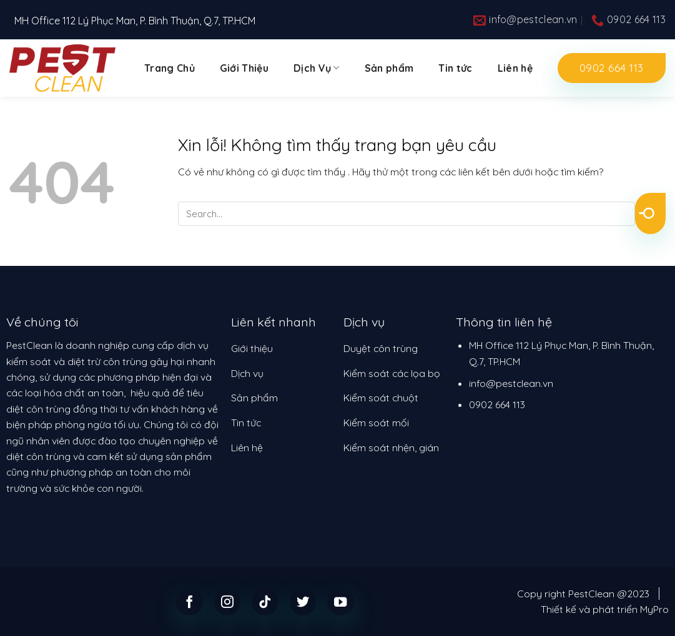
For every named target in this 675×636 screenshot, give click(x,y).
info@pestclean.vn (511, 383)
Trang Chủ (169, 68)
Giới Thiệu (244, 68)
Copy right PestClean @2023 (583, 593)
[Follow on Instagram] (227, 601)
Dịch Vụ (316, 68)
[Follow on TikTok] (265, 601)
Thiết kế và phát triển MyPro (605, 609)
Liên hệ (515, 68)
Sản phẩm (389, 68)
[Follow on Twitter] (303, 601)
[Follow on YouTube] (340, 601)
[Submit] (650, 213)
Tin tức (455, 68)
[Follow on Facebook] (189, 601)
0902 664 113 (497, 404)
